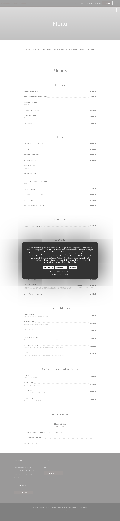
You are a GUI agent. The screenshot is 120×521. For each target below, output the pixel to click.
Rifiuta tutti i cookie (61, 267)
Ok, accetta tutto (48, 267)
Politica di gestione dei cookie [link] (60, 274)
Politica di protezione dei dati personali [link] (60, 271)
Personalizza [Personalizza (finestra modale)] (72, 267)
